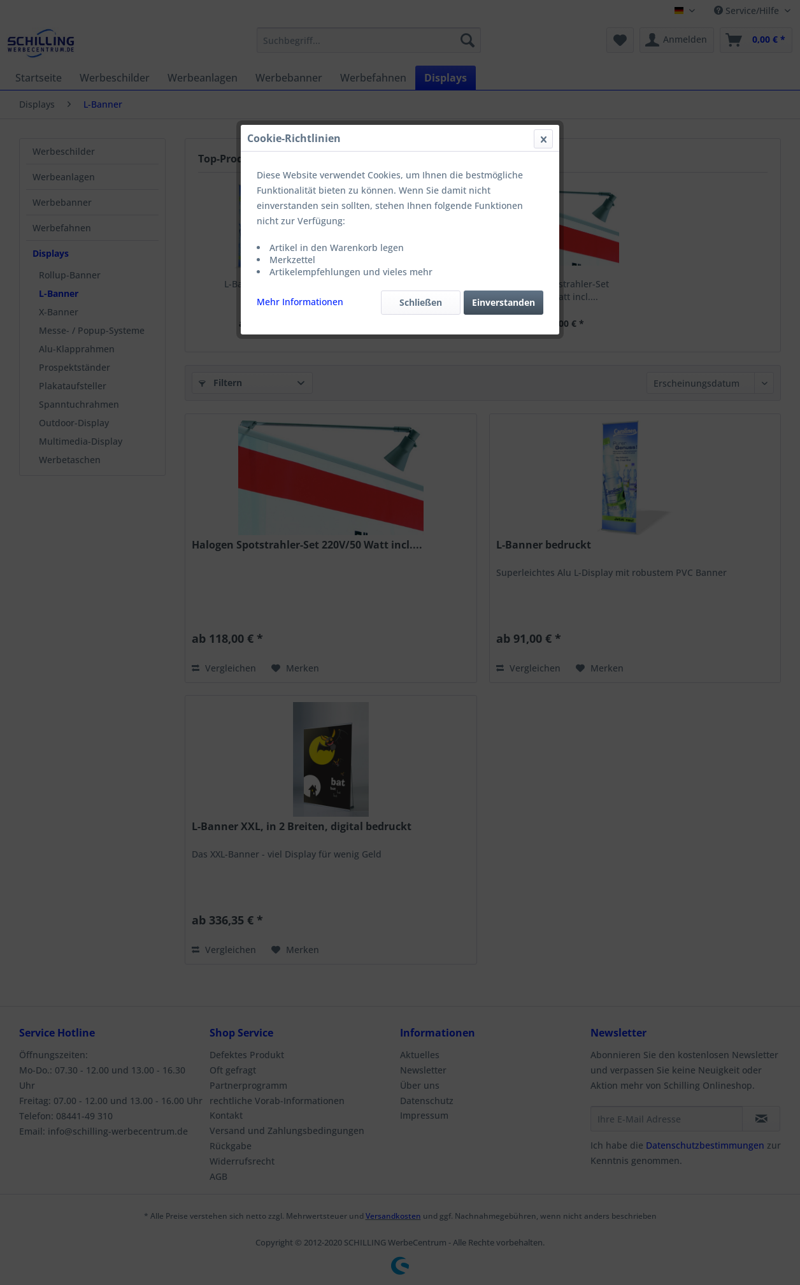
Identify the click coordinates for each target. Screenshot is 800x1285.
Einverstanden (503, 302)
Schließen (420, 302)
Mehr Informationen (300, 302)
